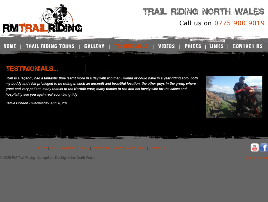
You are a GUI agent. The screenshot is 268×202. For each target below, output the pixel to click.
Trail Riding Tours (63, 148)
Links (142, 148)
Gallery (84, 148)
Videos (118, 148)
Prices (131, 148)
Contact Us (157, 148)
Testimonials (101, 148)
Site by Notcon (257, 158)
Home (42, 148)
